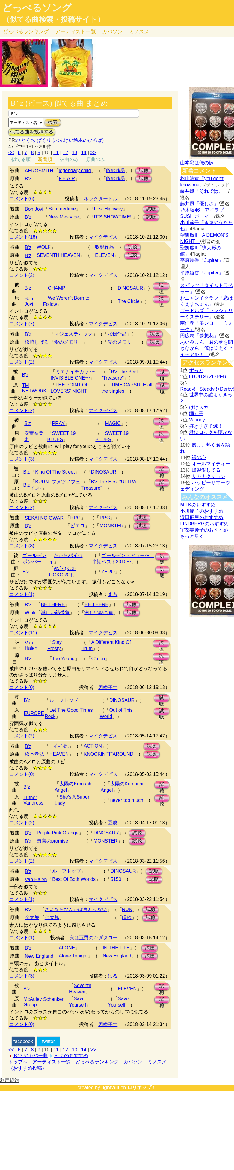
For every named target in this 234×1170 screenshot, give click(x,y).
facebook (23, 1041)
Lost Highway (108, 208)
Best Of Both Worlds (74, 879)
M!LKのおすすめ (197, 504)
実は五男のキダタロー (93, 937)
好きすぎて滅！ (206, 426)
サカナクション (208, 476)
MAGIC (112, 423)
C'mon (98, 658)
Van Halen (31, 645)
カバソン (112, 31)
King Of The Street (55, 471)
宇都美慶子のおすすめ (204, 529)
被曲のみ (69, 159)
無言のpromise (52, 840)
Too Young (63, 658)
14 (84, 152)
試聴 (143, 170)
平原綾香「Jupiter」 (201, 260)
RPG (75, 517)
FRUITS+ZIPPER (208, 376)
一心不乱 (59, 746)
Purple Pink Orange (58, 832)
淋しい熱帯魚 (55, 612)
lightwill (110, 1087)
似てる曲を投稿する (31, 131)
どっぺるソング (37, 7)
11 (56, 152)
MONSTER (111, 525)
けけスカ (198, 407)
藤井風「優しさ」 (199, 203)
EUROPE (34, 713)
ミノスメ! (140, 31)
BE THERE (53, 604)
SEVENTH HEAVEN (58, 255)
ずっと (196, 370)
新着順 (45, 159)
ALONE (67, 947)
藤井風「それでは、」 (204, 191)
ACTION (93, 746)
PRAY (58, 423)
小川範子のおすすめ (201, 511)
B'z (28, 178)
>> (93, 152)
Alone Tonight (73, 955)
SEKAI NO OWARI (45, 517)
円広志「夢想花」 (199, 335)
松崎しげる (37, 342)
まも (112, 594)
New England (39, 956)
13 (74, 152)
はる (112, 975)
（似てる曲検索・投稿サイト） (53, 19)
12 (65, 152)
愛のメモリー (68, 342)
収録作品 (115, 170)
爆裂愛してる (206, 470)
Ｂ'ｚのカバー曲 (30, 1055)
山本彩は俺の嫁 (197, 162)
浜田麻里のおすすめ (201, 517)
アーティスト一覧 (51, 1061)
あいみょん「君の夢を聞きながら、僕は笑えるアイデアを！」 (206, 348)
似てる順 (21, 159)
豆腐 (112, 822)
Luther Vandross (33, 800)
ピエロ (77, 525)
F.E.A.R (67, 178)
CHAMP (56, 288)
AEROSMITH (39, 170)
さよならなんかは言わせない (76, 909)
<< (11, 152)
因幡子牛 (107, 687)
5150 (116, 879)
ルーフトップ (63, 700)
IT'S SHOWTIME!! (113, 216)
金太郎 (32, 917)
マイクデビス (103, 236)
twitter (48, 1041)
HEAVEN (59, 754)
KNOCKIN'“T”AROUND (108, 754)
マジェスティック (73, 333)
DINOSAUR (130, 288)
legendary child (75, 170)
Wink (30, 612)
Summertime (62, 208)
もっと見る (192, 536)
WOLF (44, 247)
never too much (126, 800)
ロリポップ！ (141, 1087)
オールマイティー (211, 463)
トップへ (18, 1061)
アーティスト (75, 31)
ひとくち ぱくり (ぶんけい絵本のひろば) (60, 140)
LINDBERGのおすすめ (204, 523)
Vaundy (197, 419)
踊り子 (196, 413)
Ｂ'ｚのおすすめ (71, 1055)
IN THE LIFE (116, 947)
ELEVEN (104, 255)
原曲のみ (95, 159)
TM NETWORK (34, 388)
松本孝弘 (34, 754)
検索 (53, 122)
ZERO (108, 571)
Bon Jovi (34, 209)
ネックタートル (100, 198)
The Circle (129, 301)
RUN (127, 909)
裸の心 (199, 457)
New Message (64, 216)
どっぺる (26, 31)
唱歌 (127, 917)
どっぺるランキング (97, 1061)
